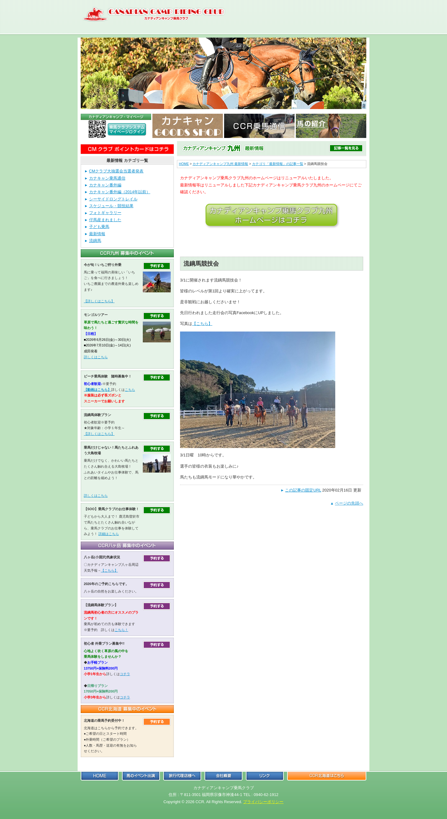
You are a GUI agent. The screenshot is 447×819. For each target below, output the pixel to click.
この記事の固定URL (303, 490)
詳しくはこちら (96, 357)
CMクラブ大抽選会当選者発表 (116, 171)
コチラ (125, 674)
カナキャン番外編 (105, 185)
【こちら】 (202, 323)
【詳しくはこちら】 (99, 301)
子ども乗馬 (99, 226)
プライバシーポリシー (263, 801)
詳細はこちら (108, 534)
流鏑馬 (95, 240)
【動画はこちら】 (97, 389)
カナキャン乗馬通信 (107, 178)
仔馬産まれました (105, 219)
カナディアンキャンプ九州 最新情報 (220, 164)
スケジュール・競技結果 (111, 206)
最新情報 (97, 233)
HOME (184, 164)
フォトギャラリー (105, 212)
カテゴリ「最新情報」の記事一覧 (277, 164)
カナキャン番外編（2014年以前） (119, 192)
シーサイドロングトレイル (113, 199)
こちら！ (121, 630)
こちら (130, 389)
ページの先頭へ (349, 503)
